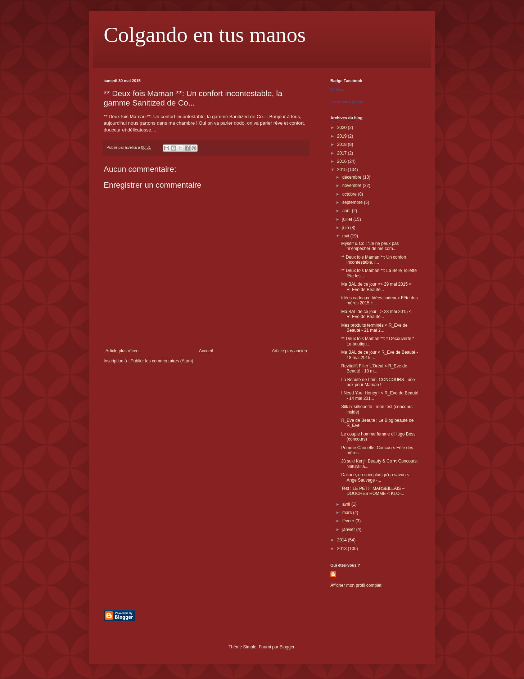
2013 (342, 548)
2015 (342, 169)
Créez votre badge (346, 102)
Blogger (287, 646)
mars (347, 512)
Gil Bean (337, 90)
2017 (342, 153)
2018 (342, 144)
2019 (342, 136)
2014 (342, 539)
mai (346, 235)
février (349, 520)
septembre (353, 202)
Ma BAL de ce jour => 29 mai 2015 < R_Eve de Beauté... (376, 287)
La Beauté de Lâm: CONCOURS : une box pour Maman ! (378, 382)
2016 (342, 161)
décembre (352, 177)
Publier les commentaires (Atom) (162, 360)
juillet (347, 219)
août (347, 210)
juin (346, 227)
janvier (349, 529)
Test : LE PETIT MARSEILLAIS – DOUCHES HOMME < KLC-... (373, 491)
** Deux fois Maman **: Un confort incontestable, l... (373, 260)
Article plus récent (122, 350)
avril (346, 504)
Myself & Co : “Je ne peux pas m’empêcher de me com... (370, 246)
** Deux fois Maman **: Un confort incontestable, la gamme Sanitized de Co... (185, 116)
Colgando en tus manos (205, 34)
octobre (350, 194)
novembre (352, 185)
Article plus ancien (289, 350)
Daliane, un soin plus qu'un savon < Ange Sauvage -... (375, 477)
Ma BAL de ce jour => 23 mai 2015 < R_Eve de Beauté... (376, 314)
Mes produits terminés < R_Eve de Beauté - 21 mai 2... (374, 328)
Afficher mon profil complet (355, 585)
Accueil (206, 350)
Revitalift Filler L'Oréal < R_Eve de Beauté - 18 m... (374, 368)
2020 (342, 127)
